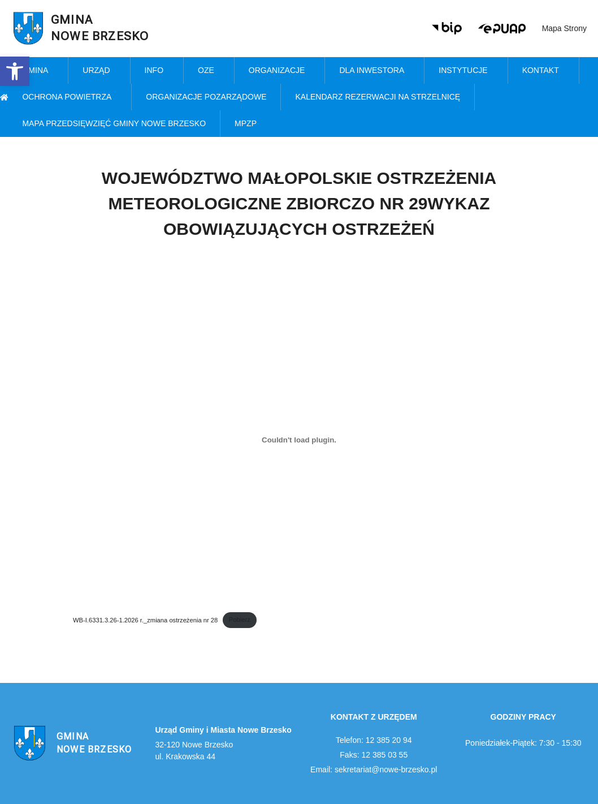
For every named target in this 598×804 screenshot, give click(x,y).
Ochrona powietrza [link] (69, 97)
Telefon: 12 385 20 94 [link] (374, 740)
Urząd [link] (99, 70)
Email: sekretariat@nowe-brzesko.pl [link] (373, 769)
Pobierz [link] (239, 619)
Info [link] (157, 70)
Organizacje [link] (280, 70)
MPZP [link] (248, 124)
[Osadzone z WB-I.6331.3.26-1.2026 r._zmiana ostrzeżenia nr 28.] (299, 439)
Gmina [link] (38, 70)
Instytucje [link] (466, 70)
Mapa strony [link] (564, 28)
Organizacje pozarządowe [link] (206, 96)
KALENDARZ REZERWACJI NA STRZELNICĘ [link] (377, 96)
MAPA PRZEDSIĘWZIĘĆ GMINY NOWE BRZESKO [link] (114, 123)
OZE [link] (209, 70)
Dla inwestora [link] (374, 70)
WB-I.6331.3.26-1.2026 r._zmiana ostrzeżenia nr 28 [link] (145, 619)
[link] (14, 71)
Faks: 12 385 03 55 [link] (374, 754)
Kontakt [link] (543, 70)
